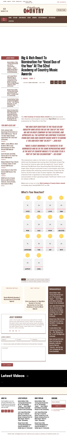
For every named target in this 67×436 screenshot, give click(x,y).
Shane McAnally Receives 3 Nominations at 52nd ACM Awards (12, 299)
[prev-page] (2, 382)
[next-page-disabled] (64, 382)
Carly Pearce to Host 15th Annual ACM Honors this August (9, 172)
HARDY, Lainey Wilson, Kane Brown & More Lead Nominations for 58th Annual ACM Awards (9, 146)
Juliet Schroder (33, 82)
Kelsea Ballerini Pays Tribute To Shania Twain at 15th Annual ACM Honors (9, 164)
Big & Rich (46, 281)
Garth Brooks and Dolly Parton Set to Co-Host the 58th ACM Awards (9, 155)
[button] (64, 19)
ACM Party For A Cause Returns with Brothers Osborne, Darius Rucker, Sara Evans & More (8, 181)
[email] (58, 402)
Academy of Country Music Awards (31, 281)
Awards (3, 141)
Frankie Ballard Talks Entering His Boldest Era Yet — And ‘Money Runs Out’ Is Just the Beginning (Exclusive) (13, 102)
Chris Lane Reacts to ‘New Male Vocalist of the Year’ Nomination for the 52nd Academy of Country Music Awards (35, 305)
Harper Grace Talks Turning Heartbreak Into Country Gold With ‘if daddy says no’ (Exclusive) (12, 92)
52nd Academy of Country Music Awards (38, 279)
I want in (58, 406)
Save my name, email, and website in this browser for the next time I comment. (23, 344)
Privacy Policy (57, 410)
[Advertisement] (33, 39)
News (2, 185)
